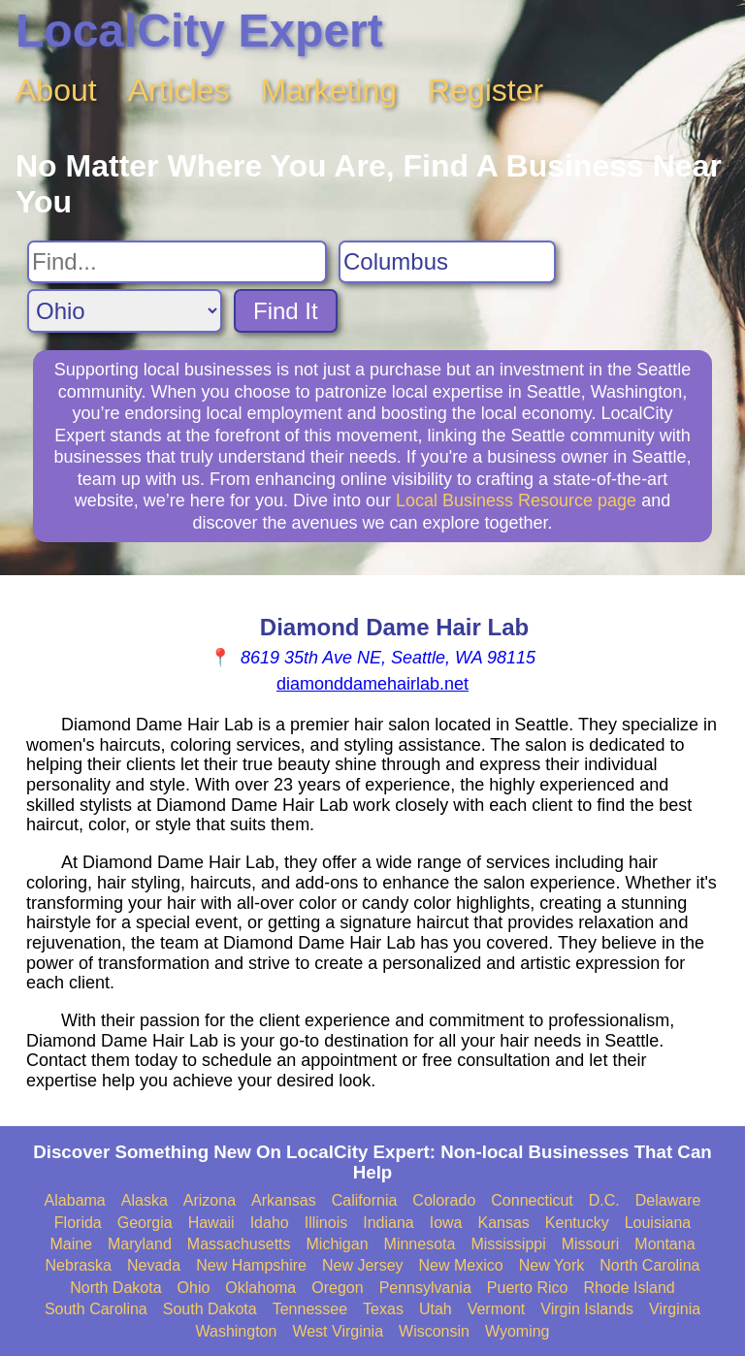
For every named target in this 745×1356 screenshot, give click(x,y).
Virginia (674, 1309)
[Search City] (447, 262)
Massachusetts (239, 1244)
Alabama (75, 1200)
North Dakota (115, 1287)
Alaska (144, 1200)
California (365, 1200)
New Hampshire (251, 1265)
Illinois (326, 1222)
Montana (664, 1244)
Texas (383, 1309)
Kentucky (577, 1222)
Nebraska (79, 1265)
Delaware (668, 1200)
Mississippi (507, 1244)
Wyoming (517, 1331)
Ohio (194, 1287)
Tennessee (310, 1309)
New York (552, 1265)
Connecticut (532, 1200)
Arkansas (283, 1200)
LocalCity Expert (199, 30)
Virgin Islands (586, 1309)
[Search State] (124, 311)
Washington (235, 1331)
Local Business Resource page (516, 500)
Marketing (329, 90)
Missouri (591, 1244)
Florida (78, 1222)
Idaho (269, 1222)
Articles (179, 90)
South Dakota (210, 1309)
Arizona (209, 1200)
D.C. (604, 1200)
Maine (70, 1244)
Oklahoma (260, 1287)
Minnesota (420, 1244)
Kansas (503, 1222)
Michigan (338, 1244)
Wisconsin (434, 1331)
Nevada (153, 1265)
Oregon (337, 1287)
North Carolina (649, 1265)
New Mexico (461, 1265)
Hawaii (211, 1222)
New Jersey (363, 1265)
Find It (285, 311)
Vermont (497, 1309)
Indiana (388, 1222)
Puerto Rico (527, 1287)
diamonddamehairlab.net (372, 684)
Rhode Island (628, 1287)
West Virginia (337, 1331)
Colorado (443, 1200)
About (56, 90)
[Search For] (177, 262)
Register (485, 90)
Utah (435, 1309)
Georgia (145, 1222)
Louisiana (658, 1222)
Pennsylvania (425, 1287)
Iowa (446, 1222)
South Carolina (96, 1309)
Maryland (140, 1244)
